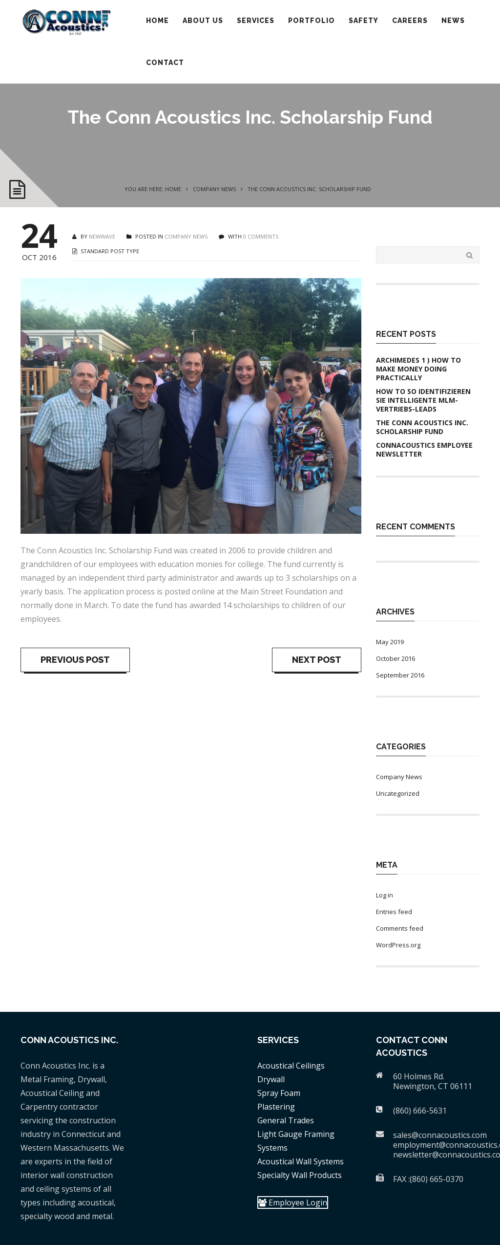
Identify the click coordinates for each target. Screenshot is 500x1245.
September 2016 (400, 675)
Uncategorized (397, 793)
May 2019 (390, 641)
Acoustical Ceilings (291, 1065)
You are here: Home (153, 189)
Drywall (271, 1079)
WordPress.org (398, 944)
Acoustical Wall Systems (300, 1161)
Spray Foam (278, 1093)
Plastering (276, 1106)
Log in (384, 895)
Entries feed (394, 911)
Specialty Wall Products (299, 1175)
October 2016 (395, 658)
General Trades (285, 1120)
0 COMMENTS (260, 236)
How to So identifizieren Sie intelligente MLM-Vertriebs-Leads (423, 400)
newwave (102, 236)
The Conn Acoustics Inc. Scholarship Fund (422, 427)
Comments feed (399, 928)
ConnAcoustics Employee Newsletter (424, 450)
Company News (214, 189)
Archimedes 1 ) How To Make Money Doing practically (418, 369)
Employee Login (292, 1202)
